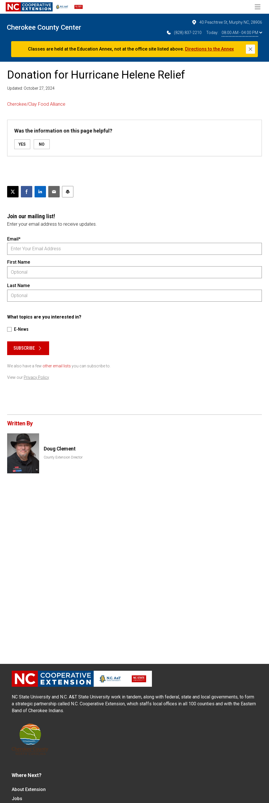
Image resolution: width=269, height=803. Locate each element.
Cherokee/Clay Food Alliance (36, 104)
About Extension (29, 789)
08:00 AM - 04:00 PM (242, 32)
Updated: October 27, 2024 (31, 88)
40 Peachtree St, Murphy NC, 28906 (226, 22)
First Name (18, 262)
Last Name (18, 285)
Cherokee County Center (44, 27)
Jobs (17, 798)
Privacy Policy (36, 377)
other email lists (57, 366)
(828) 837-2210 (184, 32)
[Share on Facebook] (26, 191)
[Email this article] (54, 191)
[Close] (250, 49)
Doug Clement (60, 449)
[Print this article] (67, 191)
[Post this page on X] (13, 191)
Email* (14, 239)
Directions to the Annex (209, 49)
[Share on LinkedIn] (40, 191)
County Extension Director (63, 457)
